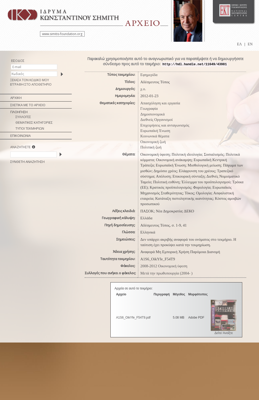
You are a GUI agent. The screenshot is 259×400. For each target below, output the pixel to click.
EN (250, 44)
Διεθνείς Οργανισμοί (156, 120)
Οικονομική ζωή (153, 142)
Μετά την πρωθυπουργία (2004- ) (166, 273)
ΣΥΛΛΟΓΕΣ (23, 116)
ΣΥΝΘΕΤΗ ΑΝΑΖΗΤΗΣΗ (27, 161)
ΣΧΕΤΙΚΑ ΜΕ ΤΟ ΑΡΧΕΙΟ (27, 105)
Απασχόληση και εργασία (160, 103)
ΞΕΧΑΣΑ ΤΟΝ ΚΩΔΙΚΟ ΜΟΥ (29, 80)
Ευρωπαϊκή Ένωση (155, 131)
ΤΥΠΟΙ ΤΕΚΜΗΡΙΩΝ (29, 128)
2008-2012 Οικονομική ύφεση (163, 266)
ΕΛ (239, 44)
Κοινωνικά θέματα (154, 136)
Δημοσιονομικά (152, 114)
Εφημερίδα (148, 75)
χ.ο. (143, 89)
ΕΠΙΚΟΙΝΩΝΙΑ (20, 135)
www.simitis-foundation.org (62, 34)
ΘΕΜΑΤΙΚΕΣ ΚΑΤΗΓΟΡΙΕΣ (34, 122)
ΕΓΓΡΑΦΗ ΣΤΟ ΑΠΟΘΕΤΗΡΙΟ (31, 84)
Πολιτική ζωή (150, 147)
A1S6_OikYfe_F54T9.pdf (133, 317)
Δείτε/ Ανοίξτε (224, 333)
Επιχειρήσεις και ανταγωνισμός (164, 125)
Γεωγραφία (149, 108)
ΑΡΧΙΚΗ (16, 97)
